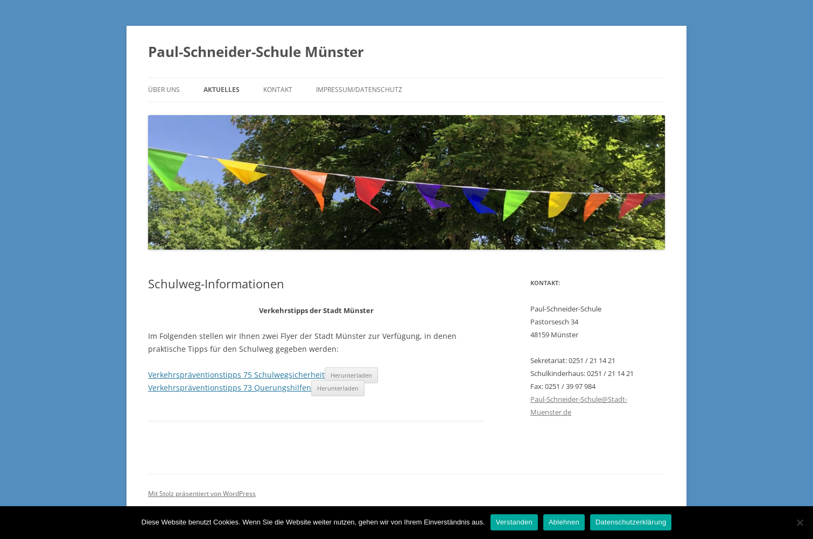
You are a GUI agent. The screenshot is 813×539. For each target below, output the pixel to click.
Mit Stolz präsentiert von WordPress (202, 493)
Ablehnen (564, 522)
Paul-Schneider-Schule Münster (256, 51)
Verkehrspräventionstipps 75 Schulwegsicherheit (236, 375)
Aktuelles (222, 89)
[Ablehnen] (799, 522)
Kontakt (277, 89)
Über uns (164, 89)
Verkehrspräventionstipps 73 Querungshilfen (229, 387)
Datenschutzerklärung (630, 522)
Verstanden (514, 522)
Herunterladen (351, 375)
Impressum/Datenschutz (359, 89)
